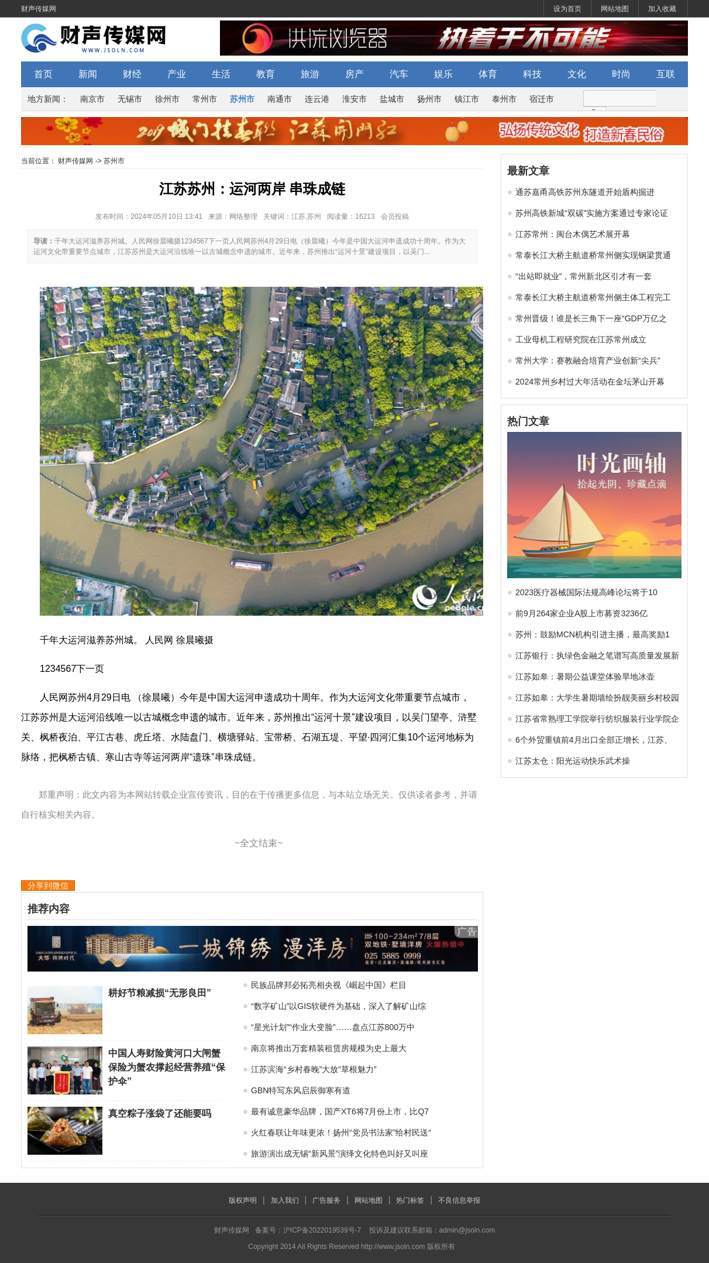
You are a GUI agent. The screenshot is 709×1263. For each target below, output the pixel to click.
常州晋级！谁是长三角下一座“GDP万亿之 (591, 318)
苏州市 (242, 99)
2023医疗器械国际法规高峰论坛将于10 (586, 592)
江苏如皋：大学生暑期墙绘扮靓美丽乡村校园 (597, 697)
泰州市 (504, 99)
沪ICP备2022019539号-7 (322, 1230)
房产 (354, 74)
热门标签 (410, 1200)
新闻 (87, 74)
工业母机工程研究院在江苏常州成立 (580, 339)
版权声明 (243, 1200)
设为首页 (567, 9)
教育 (265, 74)
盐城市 (392, 99)
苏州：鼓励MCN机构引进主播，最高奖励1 (592, 634)
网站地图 (615, 9)
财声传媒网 (38, 9)
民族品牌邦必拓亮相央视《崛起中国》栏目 (329, 985)
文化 (576, 74)
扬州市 (429, 99)
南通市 (279, 99)
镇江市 (467, 99)
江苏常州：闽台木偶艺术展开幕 (572, 234)
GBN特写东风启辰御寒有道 (300, 1090)
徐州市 (167, 99)
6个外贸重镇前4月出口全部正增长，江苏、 (593, 739)
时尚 (621, 74)
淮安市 (354, 99)
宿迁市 (541, 99)
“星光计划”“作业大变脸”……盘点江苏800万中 (333, 1027)
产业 (176, 74)
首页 (43, 74)
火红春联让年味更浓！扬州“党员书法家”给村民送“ (341, 1132)
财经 (132, 74)
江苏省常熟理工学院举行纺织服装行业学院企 (597, 718)
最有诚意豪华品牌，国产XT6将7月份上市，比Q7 (340, 1111)
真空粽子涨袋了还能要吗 (159, 1113)
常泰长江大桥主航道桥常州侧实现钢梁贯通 (593, 255)
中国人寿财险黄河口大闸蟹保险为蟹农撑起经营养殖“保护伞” (166, 1067)
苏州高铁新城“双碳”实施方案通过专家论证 (591, 213)
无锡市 (130, 99)
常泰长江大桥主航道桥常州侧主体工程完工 (593, 297)
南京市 (92, 99)
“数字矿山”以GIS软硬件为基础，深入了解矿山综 (338, 1006)
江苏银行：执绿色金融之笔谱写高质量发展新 (597, 655)
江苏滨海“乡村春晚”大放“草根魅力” (314, 1069)
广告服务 (326, 1200)
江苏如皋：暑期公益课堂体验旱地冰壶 (585, 676)
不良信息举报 (459, 1200)
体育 (488, 74)
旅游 (310, 74)
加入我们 (285, 1200)
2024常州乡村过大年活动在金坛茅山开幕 (590, 381)
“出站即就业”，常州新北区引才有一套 (583, 276)
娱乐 (443, 74)
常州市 (204, 99)
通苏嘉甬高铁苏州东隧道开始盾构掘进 (585, 192)
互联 (665, 74)
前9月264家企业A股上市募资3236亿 (581, 613)
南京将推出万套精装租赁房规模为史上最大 (329, 1048)
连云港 (317, 99)
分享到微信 (47, 885)
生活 (221, 74)
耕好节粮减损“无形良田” (159, 993)
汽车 (399, 74)
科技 (532, 74)
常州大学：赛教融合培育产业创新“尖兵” (587, 360)
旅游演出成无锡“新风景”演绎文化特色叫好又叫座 (339, 1153)
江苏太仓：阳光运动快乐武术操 (572, 761)
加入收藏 (662, 9)
